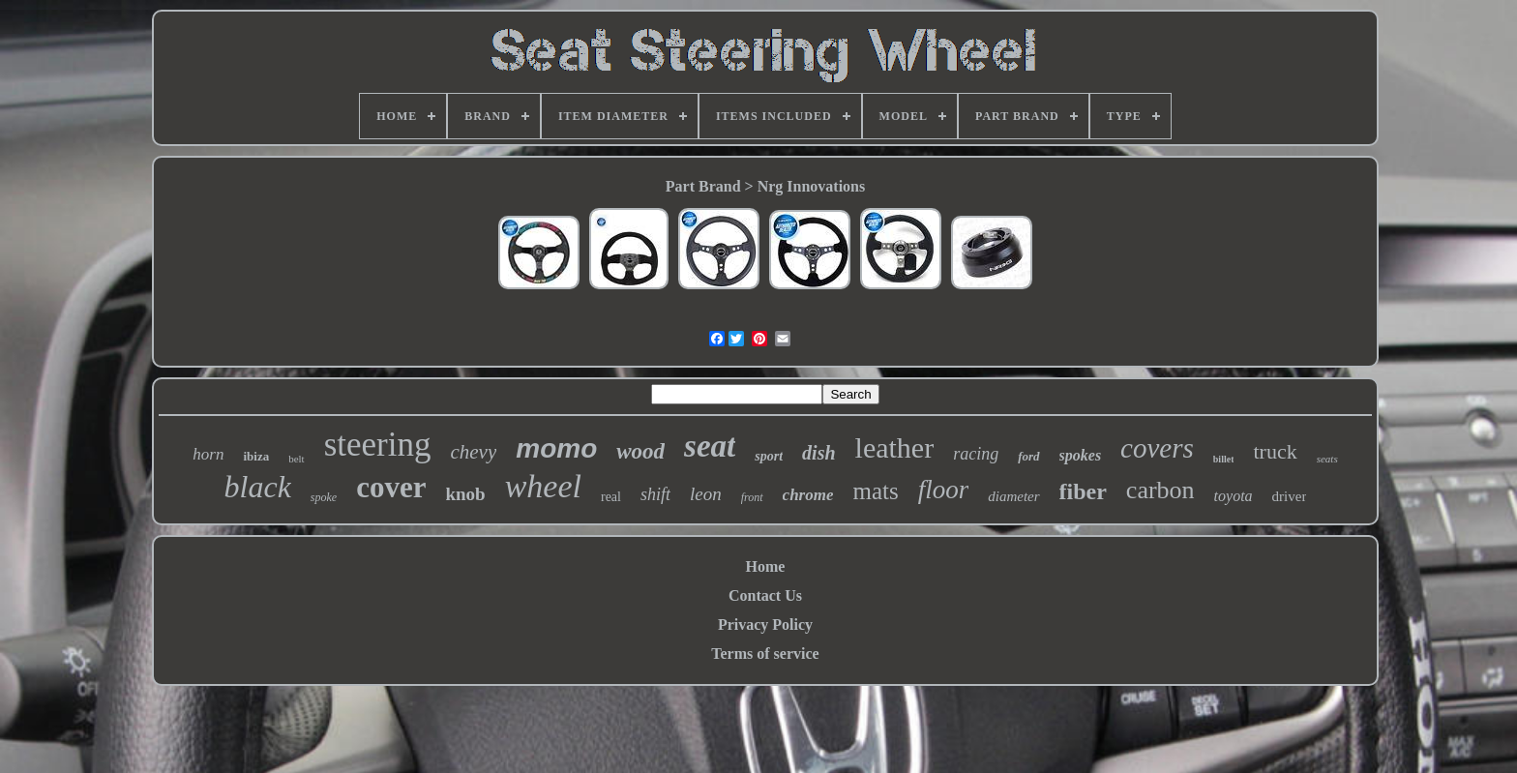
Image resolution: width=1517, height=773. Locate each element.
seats (1327, 458)
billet (1223, 459)
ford (1028, 456)
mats (875, 491)
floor (943, 489)
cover (391, 487)
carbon (1160, 490)
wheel (543, 486)
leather (895, 447)
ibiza (256, 456)
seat (709, 446)
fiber (1083, 491)
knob (465, 494)
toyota (1233, 496)
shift (655, 494)
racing (975, 453)
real (611, 497)
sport (769, 456)
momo (556, 448)
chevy (473, 451)
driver (1289, 496)
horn (208, 454)
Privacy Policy (765, 624)
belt (296, 458)
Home (766, 566)
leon (706, 494)
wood (640, 451)
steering (377, 444)
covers (1157, 447)
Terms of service (764, 653)
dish (818, 452)
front (752, 497)
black (257, 486)
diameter (1013, 496)
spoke (324, 497)
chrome (808, 495)
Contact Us (765, 595)
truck (1274, 451)
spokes (1080, 455)
